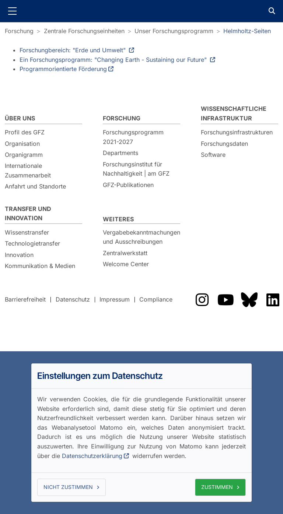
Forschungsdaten (224, 143)
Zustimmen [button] (217, 487)
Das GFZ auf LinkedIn (272, 299)
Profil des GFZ (25, 132)
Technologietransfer (32, 243)
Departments (120, 152)
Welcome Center (126, 264)
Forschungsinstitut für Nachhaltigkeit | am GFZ (136, 169)
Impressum (114, 299)
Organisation (22, 143)
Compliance (155, 299)
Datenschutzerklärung (92, 456)
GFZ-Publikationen (128, 185)
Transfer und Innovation (28, 213)
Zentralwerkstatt (125, 253)
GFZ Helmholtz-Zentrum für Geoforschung (141, 11)
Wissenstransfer (27, 232)
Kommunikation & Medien (40, 266)
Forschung (19, 31)
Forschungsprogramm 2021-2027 (133, 136)
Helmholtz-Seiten (247, 31)
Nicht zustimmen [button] (68, 487)
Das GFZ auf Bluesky (249, 299)
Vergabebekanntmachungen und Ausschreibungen (141, 237)
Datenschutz (73, 299)
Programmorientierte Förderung (63, 69)
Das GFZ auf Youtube (225, 299)
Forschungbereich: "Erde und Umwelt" (73, 50)
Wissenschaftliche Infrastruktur (233, 113)
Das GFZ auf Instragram (202, 299)
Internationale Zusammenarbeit (28, 170)
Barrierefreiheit (25, 299)
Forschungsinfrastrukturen (237, 132)
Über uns (20, 118)
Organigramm (24, 154)
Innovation (19, 254)
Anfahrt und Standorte (35, 186)
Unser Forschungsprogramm (173, 31)
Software (213, 154)
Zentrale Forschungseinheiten (84, 31)
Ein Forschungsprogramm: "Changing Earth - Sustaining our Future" (114, 59)
